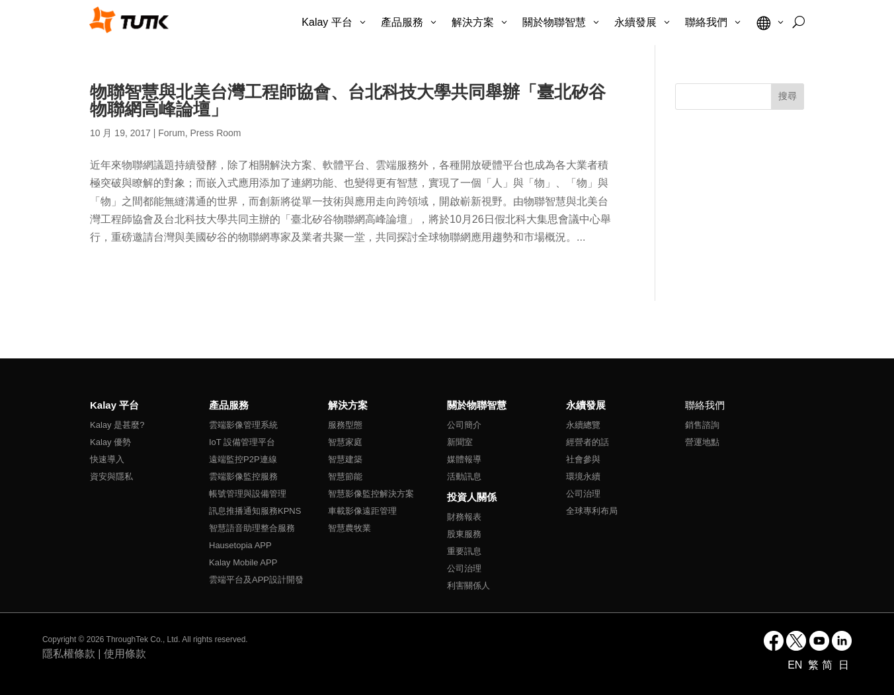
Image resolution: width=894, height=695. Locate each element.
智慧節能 (345, 476)
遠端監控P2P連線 (243, 459)
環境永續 (583, 476)
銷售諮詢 (702, 425)
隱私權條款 (68, 653)
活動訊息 (464, 476)
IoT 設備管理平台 (242, 442)
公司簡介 (464, 425)
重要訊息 (464, 551)
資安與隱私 (111, 476)
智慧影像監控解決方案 (371, 494)
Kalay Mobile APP (243, 562)
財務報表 (464, 517)
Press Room (215, 133)
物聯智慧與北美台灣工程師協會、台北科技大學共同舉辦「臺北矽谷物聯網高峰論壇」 (348, 100)
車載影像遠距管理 (362, 511)
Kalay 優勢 (110, 442)
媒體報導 (464, 459)
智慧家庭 (345, 442)
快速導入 (107, 459)
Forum (171, 133)
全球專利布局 (592, 511)
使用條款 (125, 653)
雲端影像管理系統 (243, 425)
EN (796, 665)
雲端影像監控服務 (243, 476)
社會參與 (583, 459)
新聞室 (460, 442)
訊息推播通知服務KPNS (255, 511)
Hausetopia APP (240, 545)
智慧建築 (345, 459)
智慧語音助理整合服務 (252, 528)
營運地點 (702, 442)
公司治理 (464, 568)
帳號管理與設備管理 (247, 494)
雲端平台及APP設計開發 (256, 580)
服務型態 (345, 425)
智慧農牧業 (349, 528)
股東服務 (464, 534)
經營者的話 (587, 442)
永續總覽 (583, 425)
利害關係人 (468, 586)
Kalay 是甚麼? (117, 425)
